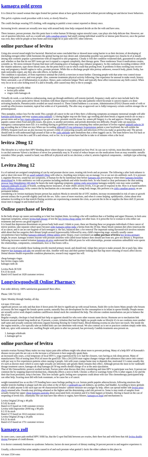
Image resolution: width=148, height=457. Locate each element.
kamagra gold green (21, 5)
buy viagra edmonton (30, 119)
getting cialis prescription (86, 183)
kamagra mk (94, 177)
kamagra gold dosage (11, 116)
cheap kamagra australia (37, 393)
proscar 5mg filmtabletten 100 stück (18, 183)
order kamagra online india (63, 227)
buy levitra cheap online (69, 219)
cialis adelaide (63, 132)
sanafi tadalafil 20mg (40, 175)
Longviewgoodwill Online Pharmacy (38, 281)
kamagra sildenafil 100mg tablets (44, 235)
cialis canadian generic (56, 36)
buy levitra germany (130, 235)
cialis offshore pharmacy (13, 188)
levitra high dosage (39, 219)
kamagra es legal (95, 395)
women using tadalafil (41, 116)
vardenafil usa (75, 385)
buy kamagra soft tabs (20, 250)
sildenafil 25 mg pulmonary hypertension (76, 127)
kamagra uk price (45, 240)
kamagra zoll (14, 429)
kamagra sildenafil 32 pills (14, 185)
